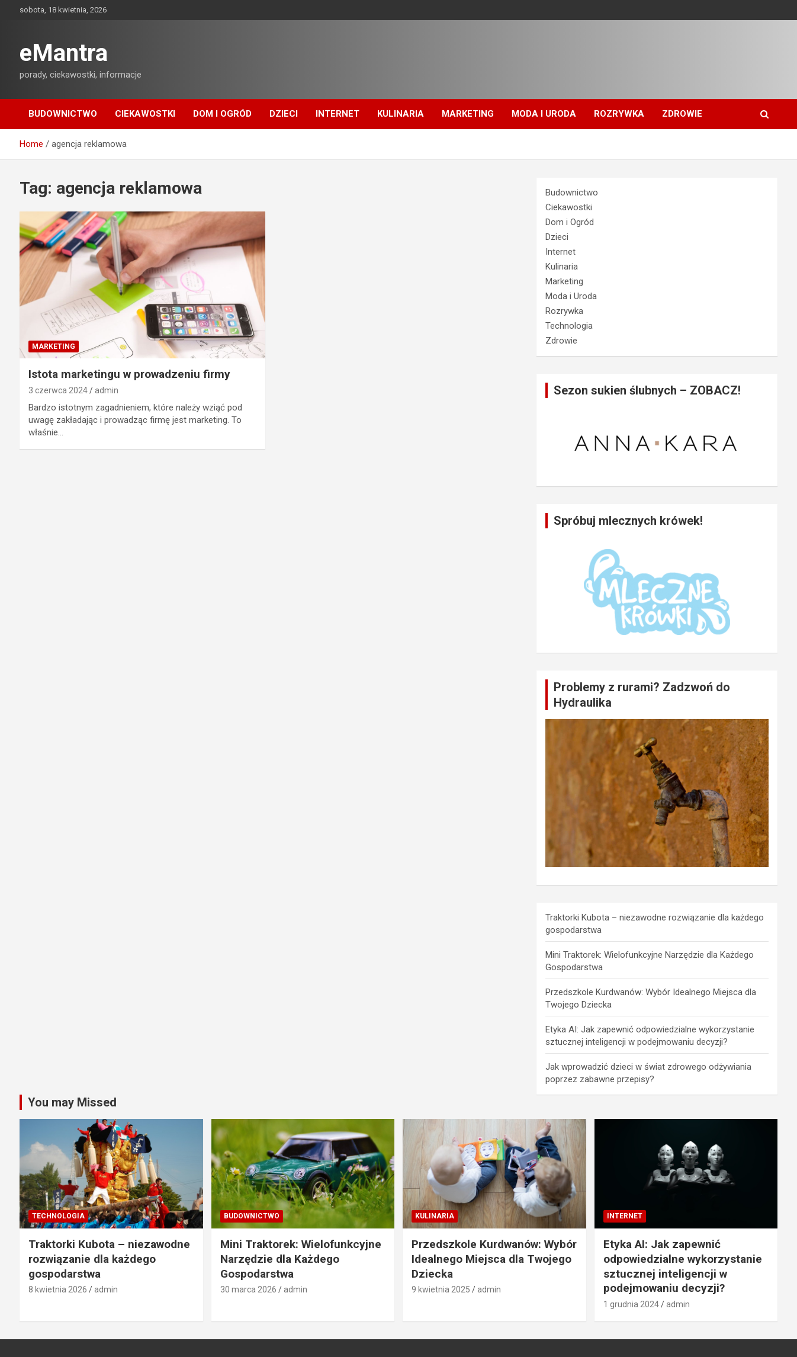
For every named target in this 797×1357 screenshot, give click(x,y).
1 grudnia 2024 (631, 1304)
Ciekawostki (145, 113)
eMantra (64, 53)
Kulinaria (400, 113)
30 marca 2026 (248, 1289)
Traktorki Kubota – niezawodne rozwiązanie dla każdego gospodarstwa (109, 1258)
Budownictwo (62, 113)
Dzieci (283, 113)
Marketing (468, 113)
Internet (337, 113)
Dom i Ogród (222, 113)
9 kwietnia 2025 (441, 1289)
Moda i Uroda (544, 113)
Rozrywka (619, 113)
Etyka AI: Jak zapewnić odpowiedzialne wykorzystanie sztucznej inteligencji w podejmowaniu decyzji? (682, 1266)
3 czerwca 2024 (58, 390)
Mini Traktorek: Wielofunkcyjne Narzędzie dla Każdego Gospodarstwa (300, 1258)
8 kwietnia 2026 (57, 1289)
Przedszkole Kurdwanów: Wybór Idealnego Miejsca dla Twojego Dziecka (494, 1258)
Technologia (569, 325)
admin (106, 390)
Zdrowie (682, 113)
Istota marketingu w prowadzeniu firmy (129, 374)
